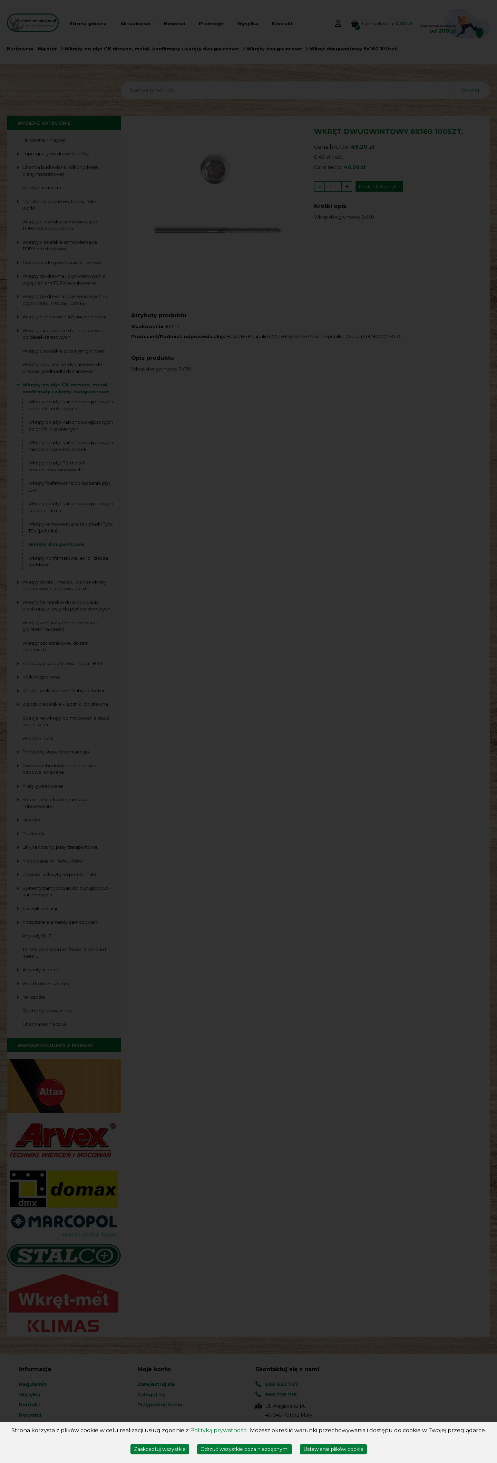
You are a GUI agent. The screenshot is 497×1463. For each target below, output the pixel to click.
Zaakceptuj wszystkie (160, 1449)
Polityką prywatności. (219, 1430)
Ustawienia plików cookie (333, 1449)
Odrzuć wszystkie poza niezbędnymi (245, 1449)
